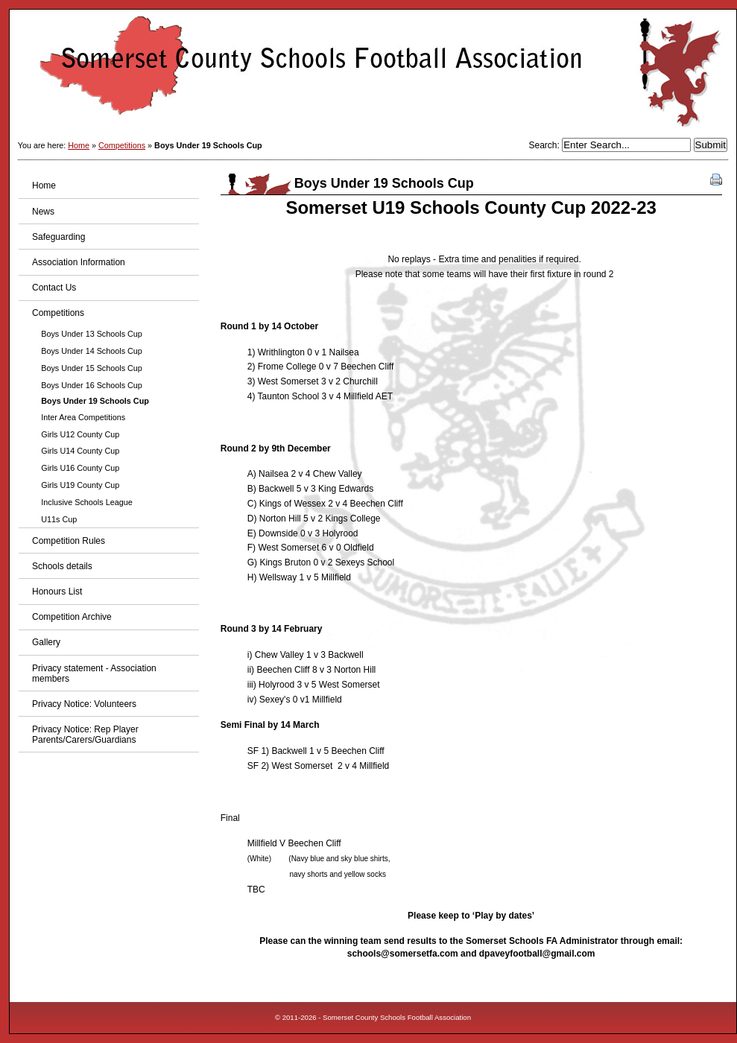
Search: (545, 145)
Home (78, 145)
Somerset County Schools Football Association (373, 71)
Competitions (121, 145)
